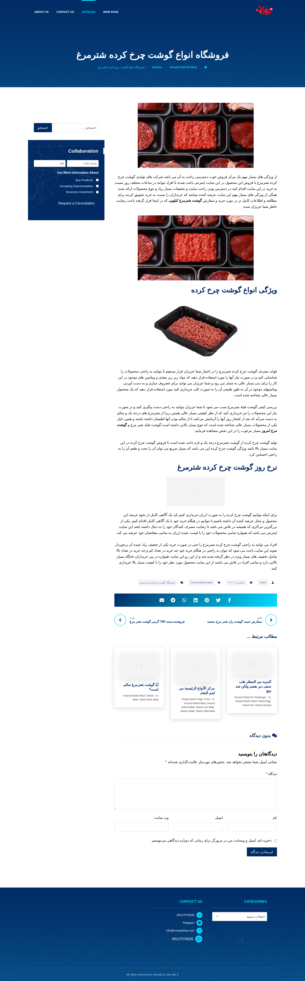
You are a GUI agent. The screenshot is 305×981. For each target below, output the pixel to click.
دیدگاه (271, 774)
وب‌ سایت (161, 818)
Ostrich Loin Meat (205, 707)
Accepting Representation (76, 186)
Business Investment (79, 192)
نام (275, 818)
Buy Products (84, 180)
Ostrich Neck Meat (149, 699)
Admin (263, 582)
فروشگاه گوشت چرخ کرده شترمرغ (157, 582)
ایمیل (219, 818)
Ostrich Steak (187, 711)
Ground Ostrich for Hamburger (250, 697)
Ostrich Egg (264, 701)
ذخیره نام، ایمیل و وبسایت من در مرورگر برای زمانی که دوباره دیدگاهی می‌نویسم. (211, 840)
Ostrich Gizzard (263, 705)
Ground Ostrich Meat (201, 582)
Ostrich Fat (248, 705)
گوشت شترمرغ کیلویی (185, 201)
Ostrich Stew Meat (205, 711)
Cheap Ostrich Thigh (192, 699)
